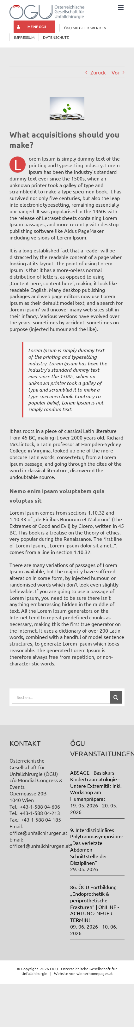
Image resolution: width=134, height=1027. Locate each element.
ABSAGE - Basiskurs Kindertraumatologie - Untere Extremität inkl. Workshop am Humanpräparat (96, 785)
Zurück (98, 72)
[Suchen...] (60, 697)
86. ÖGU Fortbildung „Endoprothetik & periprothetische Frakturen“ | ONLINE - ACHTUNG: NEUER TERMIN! (94, 903)
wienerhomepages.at (94, 973)
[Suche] (116, 697)
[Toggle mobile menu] (121, 7)
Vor (115, 72)
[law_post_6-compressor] (67, 108)
